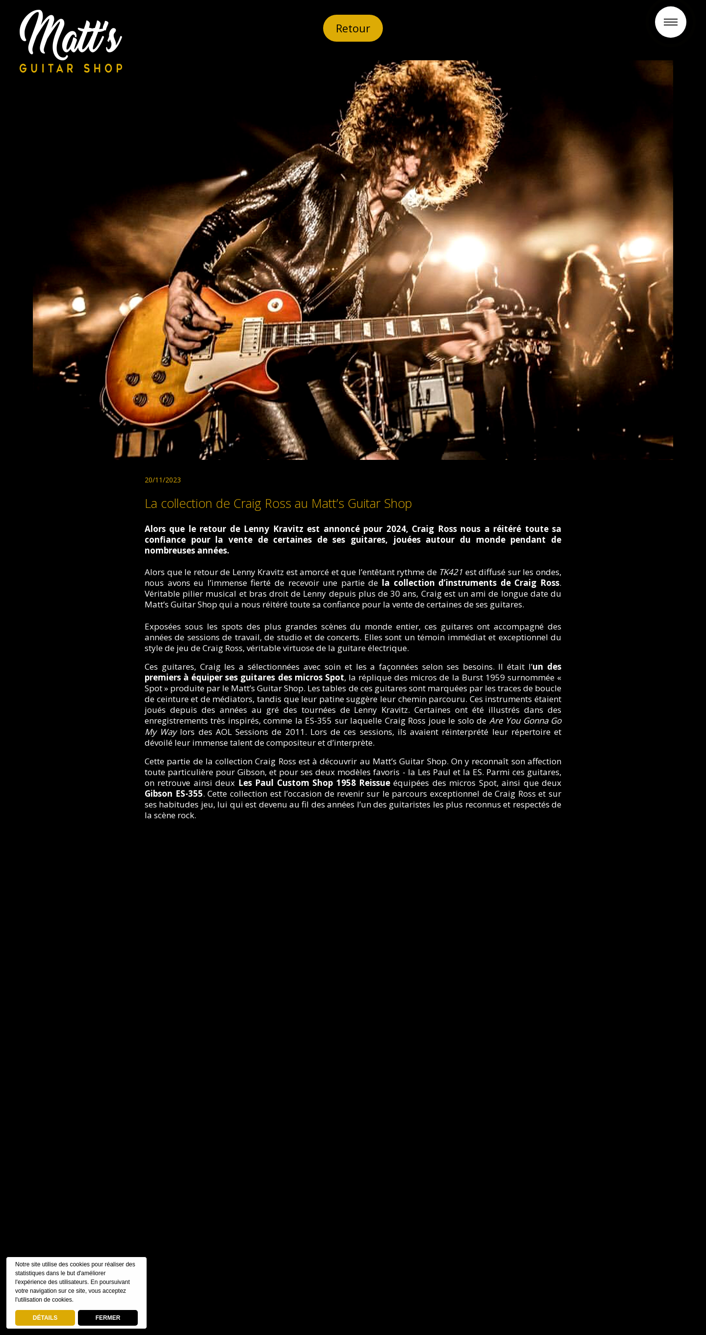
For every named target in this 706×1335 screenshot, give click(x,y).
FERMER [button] (108, 1317)
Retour (353, 28)
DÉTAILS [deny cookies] (45, 1317)
